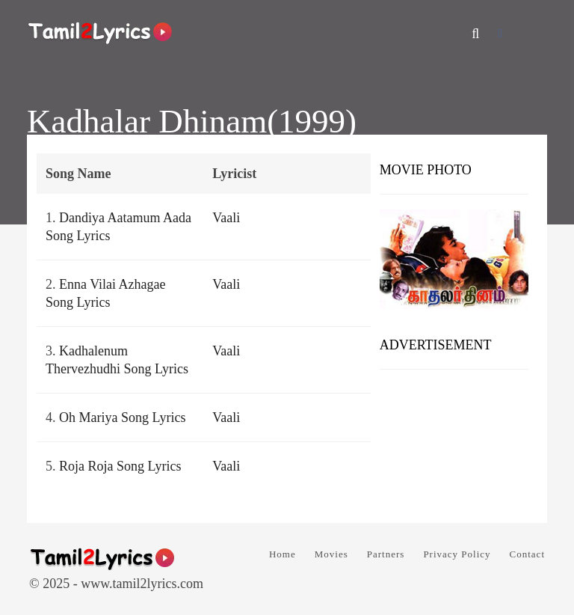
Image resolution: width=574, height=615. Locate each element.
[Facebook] (500, 33)
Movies (331, 554)
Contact (527, 554)
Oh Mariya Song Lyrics (122, 417)
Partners (386, 554)
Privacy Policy (456, 554)
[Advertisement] (454, 441)
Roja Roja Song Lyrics (120, 466)
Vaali (226, 217)
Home (282, 554)
